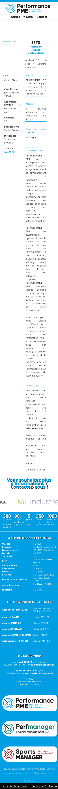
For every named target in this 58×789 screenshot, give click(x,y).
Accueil (15, 17)
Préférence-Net (38, 773)
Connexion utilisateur (29, 684)
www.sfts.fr (10, 151)
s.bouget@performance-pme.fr (36, 673)
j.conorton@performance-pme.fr (36, 664)
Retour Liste (10, 41)
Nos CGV (29, 678)
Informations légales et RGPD (16, 773)
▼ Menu (28, 17)
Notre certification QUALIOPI (29, 681)
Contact (42, 17)
